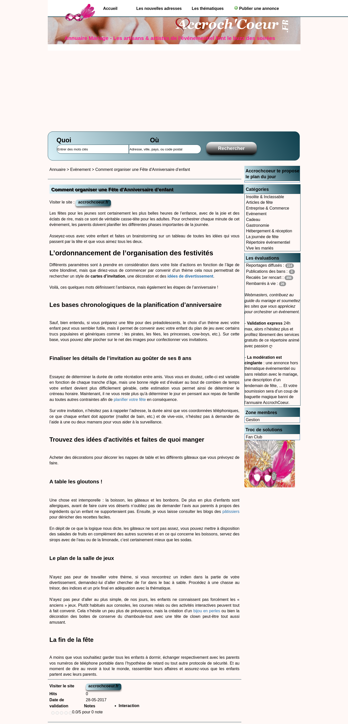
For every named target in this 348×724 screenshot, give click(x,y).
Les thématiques (208, 8)
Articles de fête (259, 202)
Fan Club (254, 437)
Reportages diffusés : (270, 265)
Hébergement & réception (269, 231)
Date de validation (59, 703)
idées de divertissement (190, 276)
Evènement (256, 214)
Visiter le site (62, 686)
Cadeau (253, 219)
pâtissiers (231, 511)
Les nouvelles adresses (159, 8)
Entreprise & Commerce (267, 208)
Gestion (253, 420)
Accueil (110, 8)
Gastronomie (257, 225)
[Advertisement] (174, 88)
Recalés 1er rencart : (269, 277)
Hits (53, 694)
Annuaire (58, 169)
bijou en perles (206, 611)
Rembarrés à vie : (266, 283)
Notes (89, 706)
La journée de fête (262, 237)
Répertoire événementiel (268, 242)
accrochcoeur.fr (93, 202)
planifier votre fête (130, 399)
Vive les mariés (259, 248)
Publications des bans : (270, 271)
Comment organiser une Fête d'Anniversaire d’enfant (142, 169)
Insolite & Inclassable (265, 197)
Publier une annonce (256, 8)
